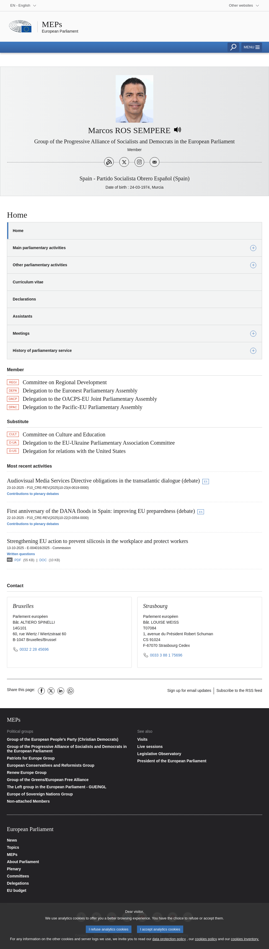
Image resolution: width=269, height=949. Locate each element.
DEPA (13, 390)
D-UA (13, 442)
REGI (13, 382)
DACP (13, 398)
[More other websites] (244, 5)
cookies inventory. (245, 941)
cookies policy (206, 941)
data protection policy (169, 941)
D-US (13, 450)
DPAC (13, 407)
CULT (13, 434)
